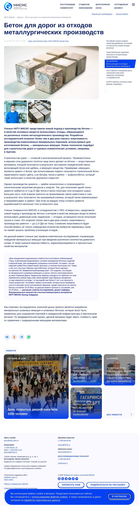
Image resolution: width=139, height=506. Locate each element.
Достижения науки (40, 41)
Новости (11, 351)
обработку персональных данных (42, 500)
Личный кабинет (122, 14)
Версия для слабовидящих (102, 14)
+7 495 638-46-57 (64, 459)
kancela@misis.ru (10, 452)
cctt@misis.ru (63, 463)
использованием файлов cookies (50, 497)
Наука (30, 41)
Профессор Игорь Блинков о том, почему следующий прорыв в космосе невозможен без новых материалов (119, 374)
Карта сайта (8, 480)
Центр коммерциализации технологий (73, 456)
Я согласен (119, 496)
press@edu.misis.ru (11, 440)
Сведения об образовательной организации (20, 488)
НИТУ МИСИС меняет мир (58, 41)
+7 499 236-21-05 (15, 450)
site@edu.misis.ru (10, 477)
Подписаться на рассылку (107, 485)
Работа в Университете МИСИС (16, 484)
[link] (7, 337)
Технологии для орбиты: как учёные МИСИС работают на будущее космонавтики (84, 408)
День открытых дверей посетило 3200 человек (33, 411)
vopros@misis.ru (64, 445)
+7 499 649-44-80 (64, 440)
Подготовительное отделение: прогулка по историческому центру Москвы (117, 54)
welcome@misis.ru (65, 452)
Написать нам (71, 485)
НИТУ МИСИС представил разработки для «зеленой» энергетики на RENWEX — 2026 (86, 374)
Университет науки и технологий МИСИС (79, 475)
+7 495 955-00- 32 (11, 448)
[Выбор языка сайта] (133, 14)
